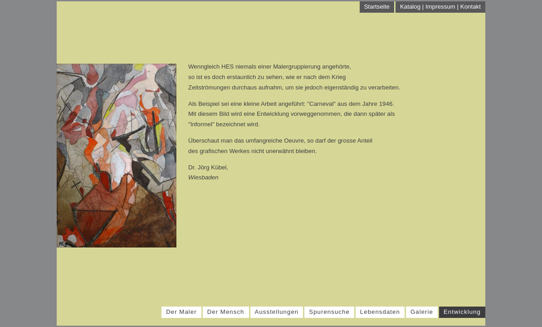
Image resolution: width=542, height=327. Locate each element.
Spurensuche (329, 311)
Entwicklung (462, 311)
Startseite (377, 6)
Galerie (421, 311)
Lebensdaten (380, 311)
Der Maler (181, 311)
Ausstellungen (277, 311)
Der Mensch (225, 311)
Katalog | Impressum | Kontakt (440, 6)
